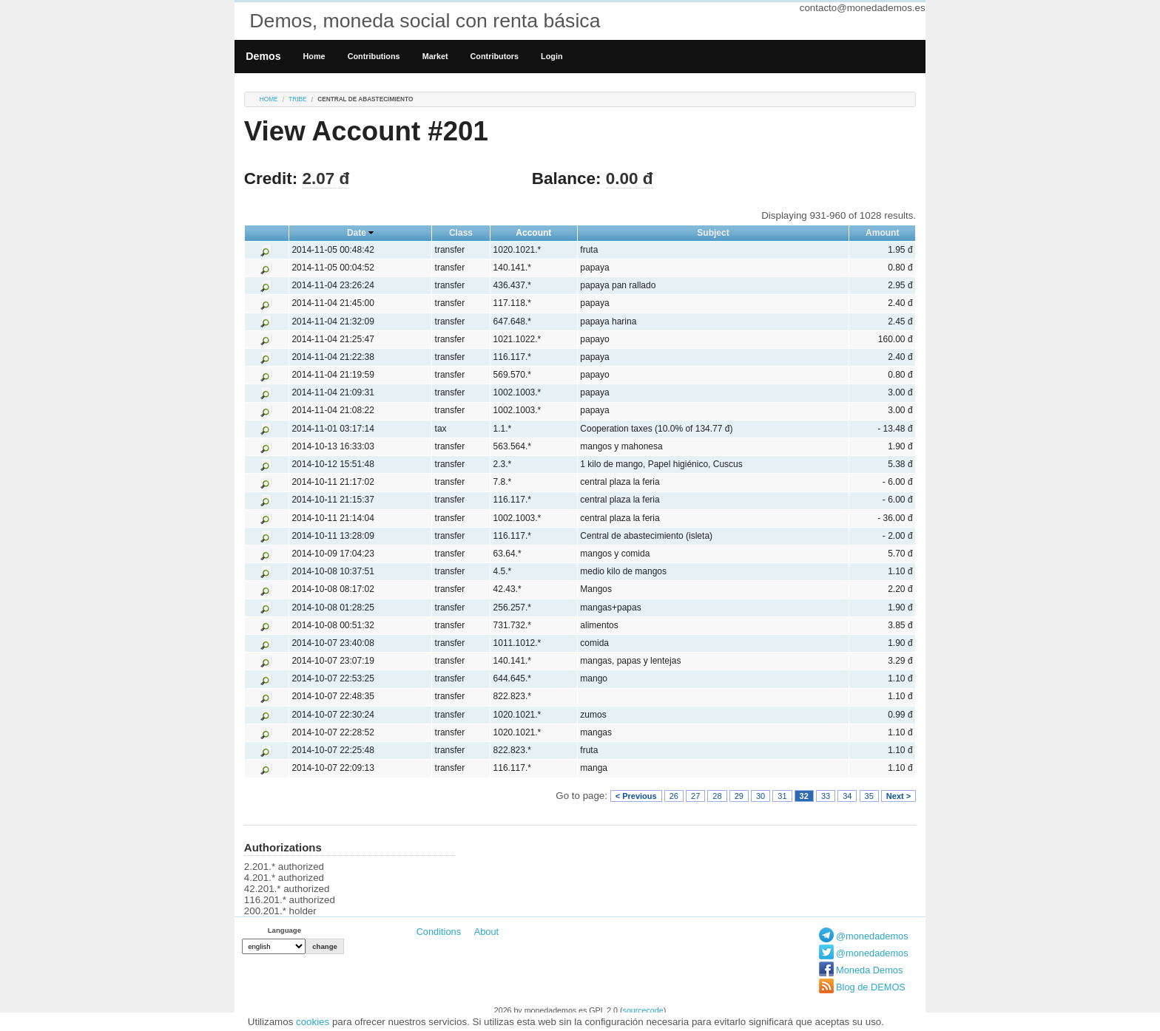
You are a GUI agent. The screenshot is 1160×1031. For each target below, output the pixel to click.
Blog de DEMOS (871, 987)
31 (782, 796)
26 (674, 796)
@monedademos (872, 936)
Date (356, 233)
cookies (312, 1021)
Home (314, 56)
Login (551, 56)
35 (869, 796)
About (486, 931)
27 (695, 796)
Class (461, 233)
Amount (882, 233)
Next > (898, 796)
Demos (263, 56)
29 (739, 796)
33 (825, 796)
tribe (297, 99)
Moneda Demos (869, 970)
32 (804, 796)
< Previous (636, 796)
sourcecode (643, 1010)
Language (284, 930)
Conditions (439, 931)
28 (716, 796)
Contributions (374, 56)
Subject (713, 233)
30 (760, 796)
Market (435, 56)
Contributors (495, 56)
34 (847, 796)
